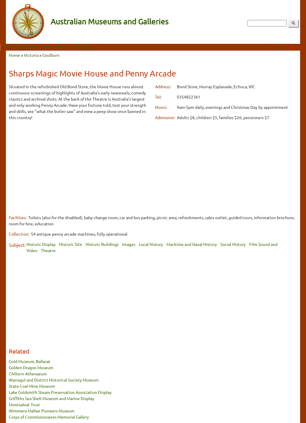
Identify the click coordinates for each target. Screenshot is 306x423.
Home (14, 55)
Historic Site (70, 244)
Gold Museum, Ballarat (29, 361)
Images (128, 244)
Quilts (52, 47)
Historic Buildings (102, 244)
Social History (233, 244)
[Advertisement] (80, 167)
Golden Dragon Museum (31, 367)
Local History (151, 244)
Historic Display (41, 244)
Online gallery (88, 47)
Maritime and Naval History (192, 244)
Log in (286, 47)
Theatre (48, 250)
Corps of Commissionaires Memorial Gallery (49, 416)
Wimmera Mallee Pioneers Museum (41, 410)
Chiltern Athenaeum (28, 373)
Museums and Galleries (26, 47)
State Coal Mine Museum (32, 386)
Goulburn (50, 55)
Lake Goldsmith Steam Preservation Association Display (60, 392)
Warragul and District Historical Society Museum (54, 379)
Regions (67, 47)
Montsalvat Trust (24, 404)
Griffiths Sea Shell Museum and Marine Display (51, 398)
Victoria (31, 55)
